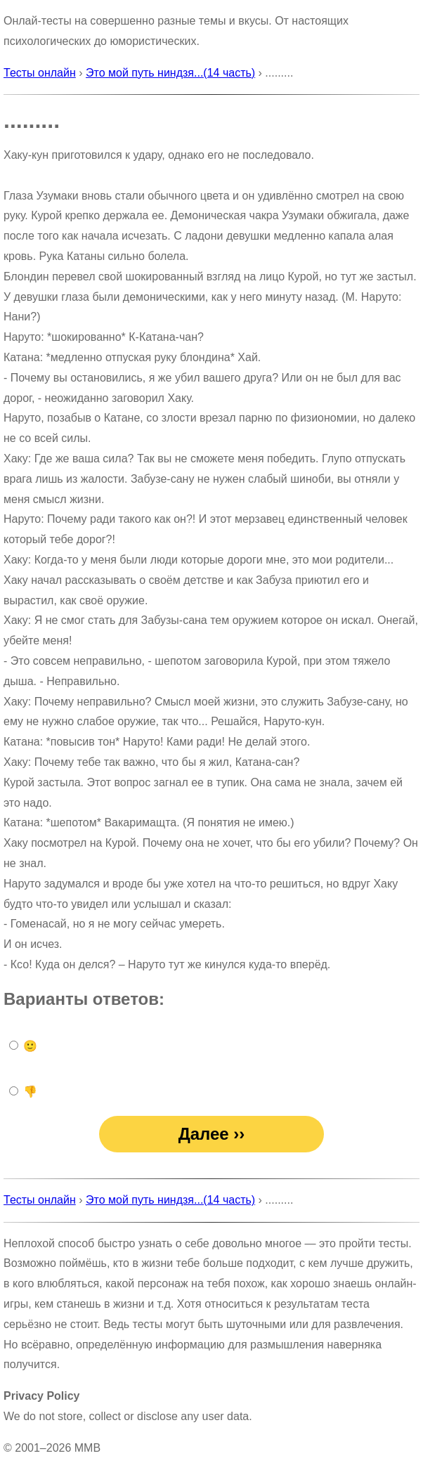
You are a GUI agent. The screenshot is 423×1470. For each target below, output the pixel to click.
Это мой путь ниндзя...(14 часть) (170, 73)
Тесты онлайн (40, 73)
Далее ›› (211, 1133)
